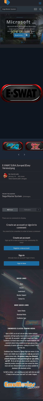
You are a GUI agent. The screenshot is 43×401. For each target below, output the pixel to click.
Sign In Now (21, 263)
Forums (21, 288)
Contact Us (21, 299)
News (21, 284)
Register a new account (21, 248)
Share (10, 209)
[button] (18, 154)
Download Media (21, 314)
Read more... (21, 35)
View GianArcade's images (18, 179)
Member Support (21, 295)
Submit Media (21, 311)
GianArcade (15, 174)
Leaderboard (21, 291)
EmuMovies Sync (21, 318)
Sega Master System (12, 196)
